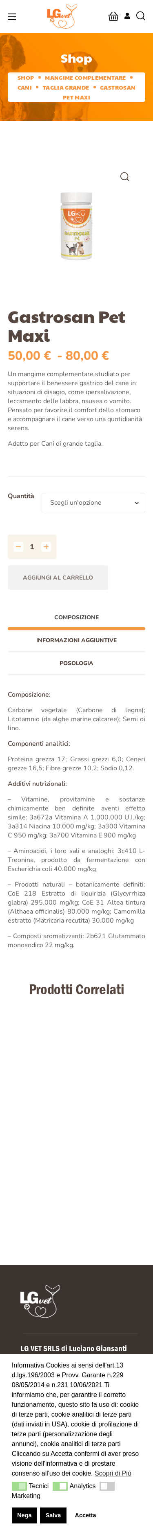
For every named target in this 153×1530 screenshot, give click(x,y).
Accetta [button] (85, 1515)
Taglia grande (66, 87)
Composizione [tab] (76, 617)
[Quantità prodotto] (32, 547)
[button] (113, 16)
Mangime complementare (85, 77)
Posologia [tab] (76, 663)
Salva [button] (53, 1515)
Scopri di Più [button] (113, 1473)
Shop (26, 77)
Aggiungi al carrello (58, 578)
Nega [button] (24, 1515)
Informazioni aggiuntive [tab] (76, 640)
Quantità (21, 496)
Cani (25, 87)
